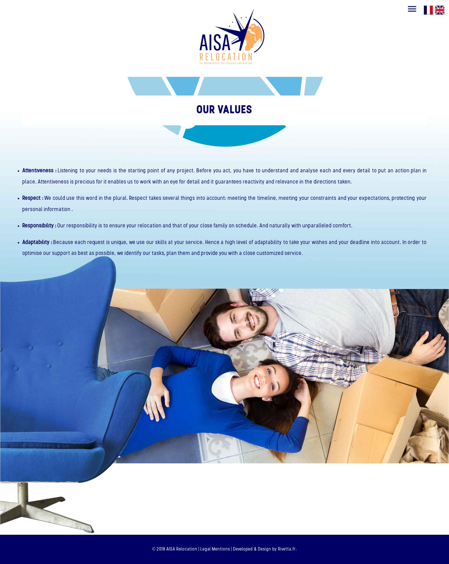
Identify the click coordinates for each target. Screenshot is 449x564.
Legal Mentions (215, 549)
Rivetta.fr (287, 549)
